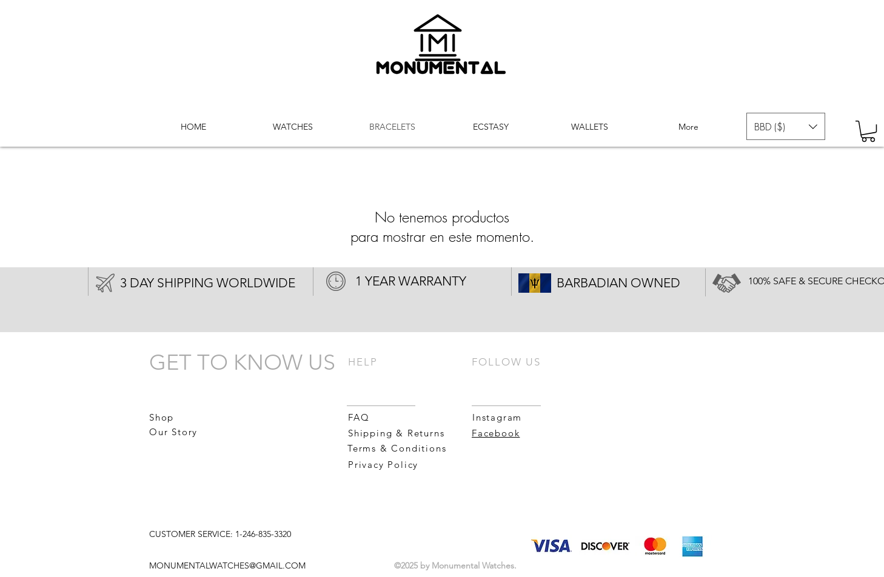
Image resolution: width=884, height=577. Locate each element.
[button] (785, 126)
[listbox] (785, 126)
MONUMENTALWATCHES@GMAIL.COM (227, 565)
